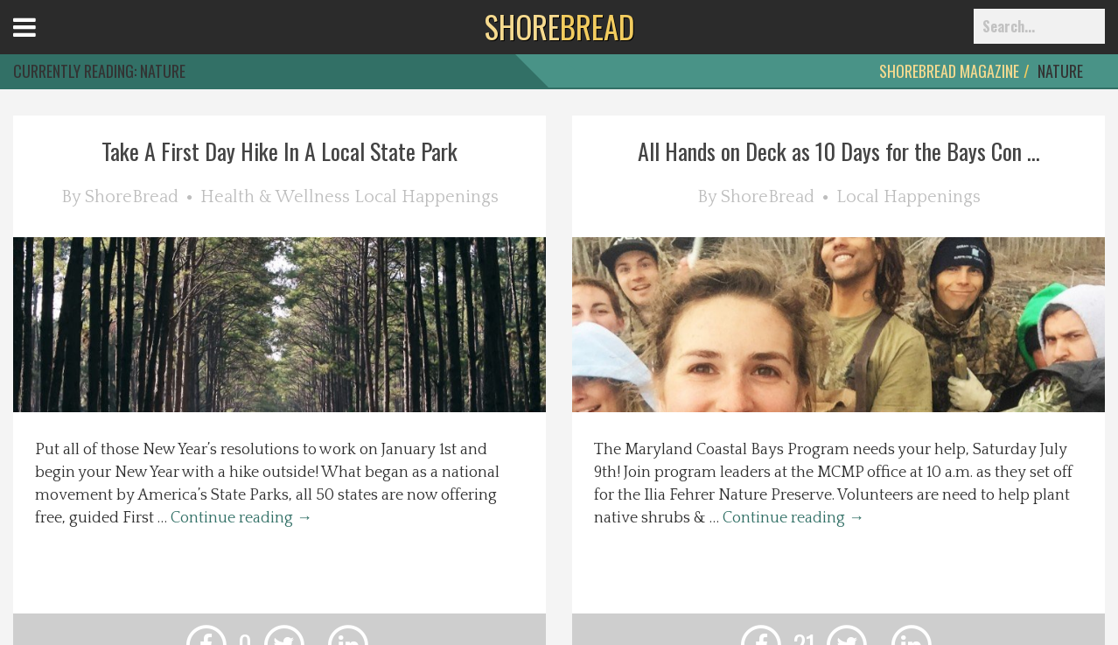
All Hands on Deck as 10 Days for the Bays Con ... (839, 151)
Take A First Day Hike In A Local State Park (279, 151)
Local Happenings (426, 197)
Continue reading (241, 518)
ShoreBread (131, 197)
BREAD (559, 26)
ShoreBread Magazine (949, 71)
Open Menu (46, 43)
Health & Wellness (275, 197)
